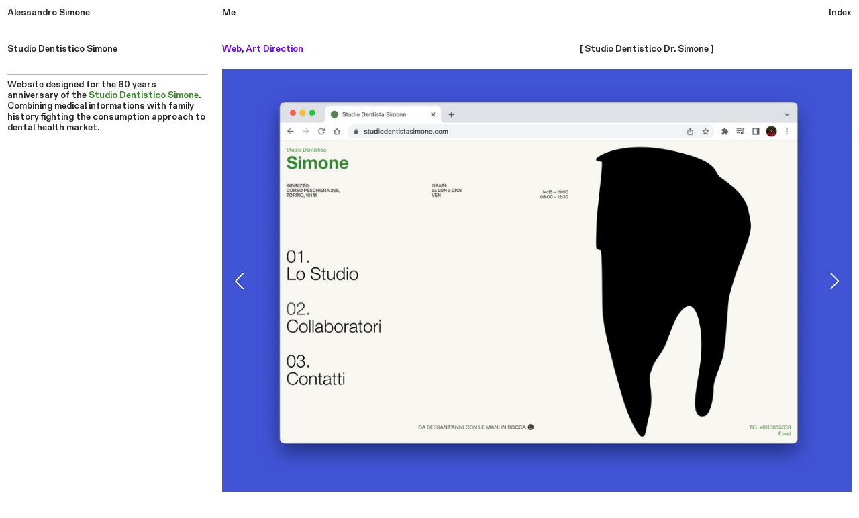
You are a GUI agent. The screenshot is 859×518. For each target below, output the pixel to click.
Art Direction (274, 49)
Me (229, 13)
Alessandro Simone (48, 13)
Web (232, 49)
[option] (537, 280)
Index (840, 13)
